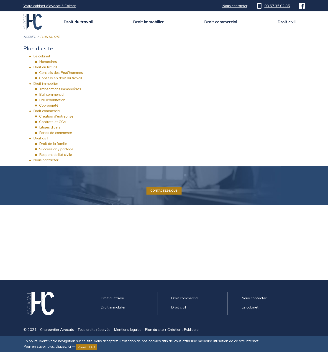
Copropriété (48, 105)
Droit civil (286, 21)
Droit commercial (220, 21)
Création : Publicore (183, 329)
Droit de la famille (53, 143)
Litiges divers (50, 127)
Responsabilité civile (55, 154)
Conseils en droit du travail (60, 78)
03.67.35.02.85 (273, 6)
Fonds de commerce (55, 132)
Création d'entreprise (56, 116)
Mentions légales (127, 329)
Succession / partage (56, 149)
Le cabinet (41, 56)
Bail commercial (51, 94)
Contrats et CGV (52, 121)
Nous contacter (234, 5)
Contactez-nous (163, 190)
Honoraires (48, 61)
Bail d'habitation (52, 100)
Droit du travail (78, 21)
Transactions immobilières (60, 89)
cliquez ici (63, 346)
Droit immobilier (148, 21)
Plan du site (154, 329)
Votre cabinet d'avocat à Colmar (49, 5)
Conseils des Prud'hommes (61, 72)
